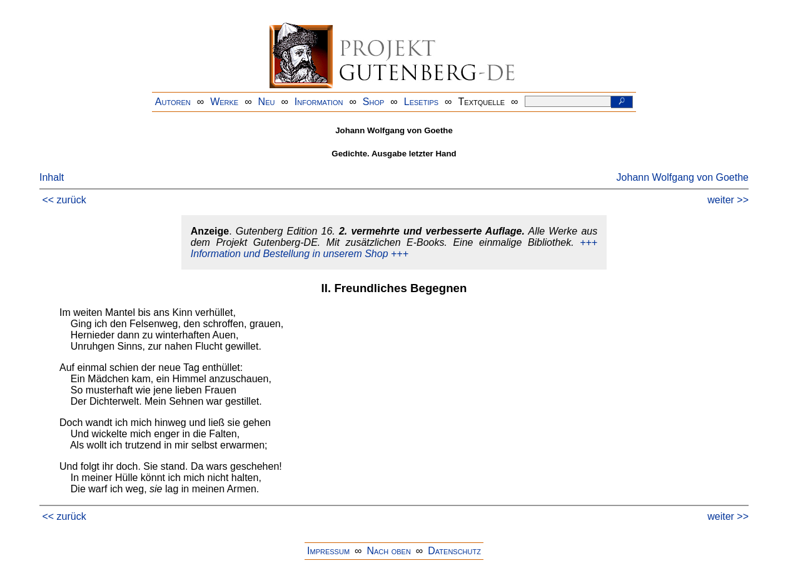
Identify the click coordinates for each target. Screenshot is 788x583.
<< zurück (64, 200)
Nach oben (388, 550)
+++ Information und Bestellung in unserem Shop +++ (394, 248)
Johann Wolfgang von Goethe (683, 177)
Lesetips (421, 101)
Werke (224, 101)
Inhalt (51, 177)
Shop (374, 101)
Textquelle (481, 101)
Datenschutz (454, 550)
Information (319, 101)
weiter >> (728, 200)
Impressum (328, 550)
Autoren (173, 101)
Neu (266, 101)
